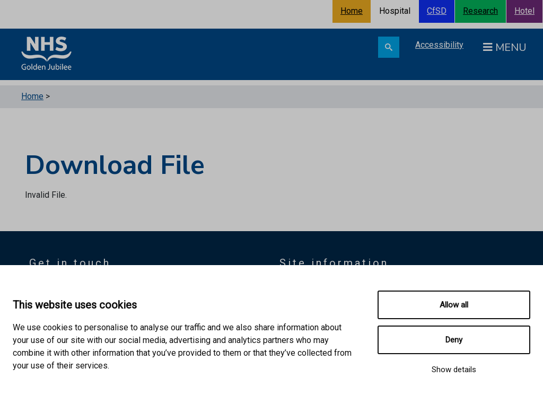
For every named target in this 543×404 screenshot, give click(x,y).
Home (351, 11)
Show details (454, 369)
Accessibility (439, 45)
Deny (453, 340)
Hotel (524, 11)
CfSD (436, 11)
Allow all (454, 305)
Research (480, 11)
